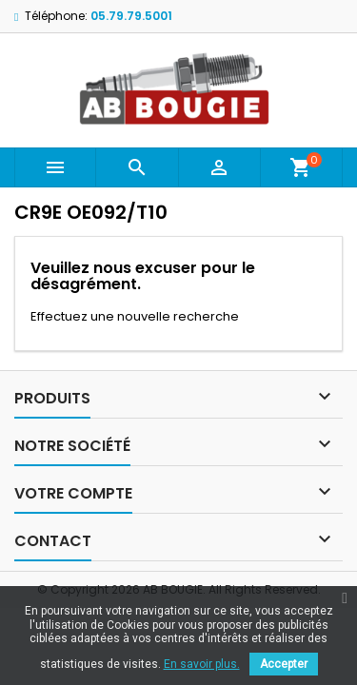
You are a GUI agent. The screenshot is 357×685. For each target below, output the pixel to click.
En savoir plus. (202, 664)
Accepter (283, 664)
